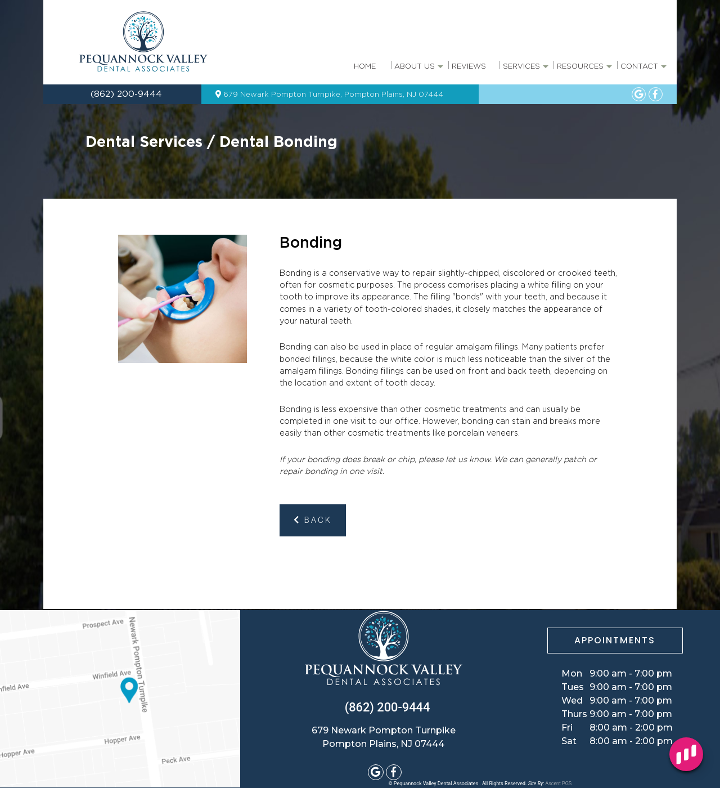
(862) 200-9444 (125, 94)
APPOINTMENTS (614, 640)
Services (525, 70)
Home (365, 66)
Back (313, 520)
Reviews (469, 66)
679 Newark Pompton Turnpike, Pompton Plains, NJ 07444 (329, 94)
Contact (642, 70)
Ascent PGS (559, 783)
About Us (418, 70)
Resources (583, 70)
